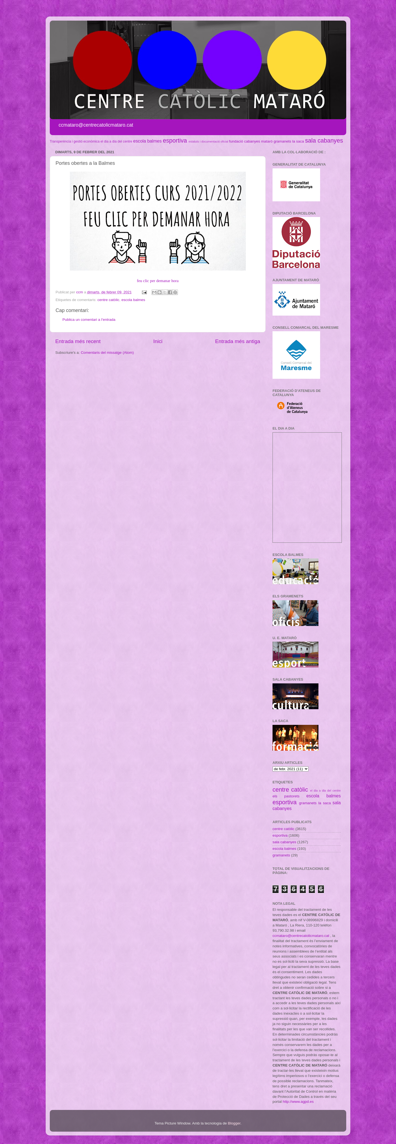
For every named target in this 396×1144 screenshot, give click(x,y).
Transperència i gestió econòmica (75, 141)
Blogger (234, 1123)
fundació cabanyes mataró (251, 141)
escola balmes (147, 140)
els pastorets (286, 796)
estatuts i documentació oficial (208, 141)
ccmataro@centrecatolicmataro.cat (301, 936)
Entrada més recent (78, 341)
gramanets (282, 141)
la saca (298, 141)
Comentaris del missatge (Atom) (107, 352)
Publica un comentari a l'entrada (88, 320)
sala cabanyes (324, 140)
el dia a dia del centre (116, 141)
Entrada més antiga (237, 341)
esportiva (175, 140)
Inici (158, 341)
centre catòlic (108, 300)
